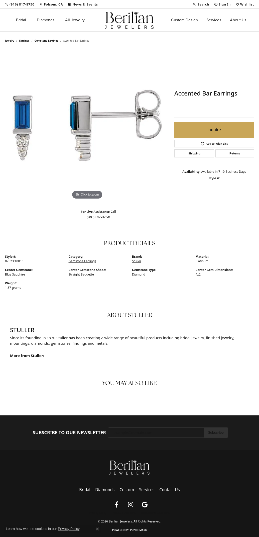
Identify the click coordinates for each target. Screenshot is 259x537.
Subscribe (216, 432)
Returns (234, 153)
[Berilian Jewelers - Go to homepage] (129, 467)
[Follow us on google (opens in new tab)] (145, 505)
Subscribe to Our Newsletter (69, 432)
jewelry (9, 40)
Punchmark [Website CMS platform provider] (138, 530)
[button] (201, 4)
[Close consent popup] (97, 528)
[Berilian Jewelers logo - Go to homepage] (129, 20)
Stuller (136, 261)
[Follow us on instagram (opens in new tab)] (130, 505)
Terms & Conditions (123, 513)
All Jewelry (75, 20)
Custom (126, 489)
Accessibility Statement (155, 513)
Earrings (24, 40)
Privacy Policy (97, 513)
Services (213, 20)
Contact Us (169, 489)
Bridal (21, 20)
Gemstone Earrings (46, 40)
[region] (87, 125)
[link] (19, 4)
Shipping (194, 153)
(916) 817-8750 (98, 217)
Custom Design (184, 20)
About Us (238, 20)
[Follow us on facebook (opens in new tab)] (116, 505)
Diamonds (45, 20)
